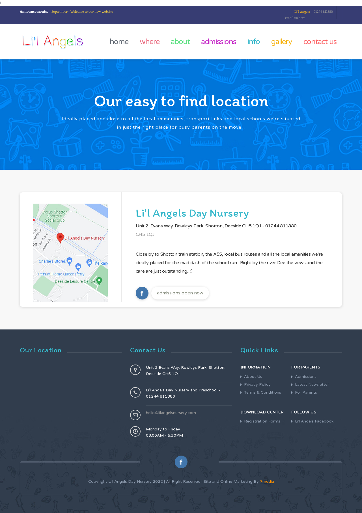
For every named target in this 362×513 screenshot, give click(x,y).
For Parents (306, 392)
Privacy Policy (257, 384)
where (150, 41)
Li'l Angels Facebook (314, 421)
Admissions (305, 376)
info (253, 41)
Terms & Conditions (262, 392)
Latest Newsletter (312, 384)
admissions (218, 41)
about (180, 41)
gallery (281, 41)
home (119, 41)
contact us (320, 41)
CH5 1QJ (145, 234)
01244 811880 (313, 11)
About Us (253, 376)
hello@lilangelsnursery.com (171, 412)
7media (267, 481)
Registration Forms (262, 421)
